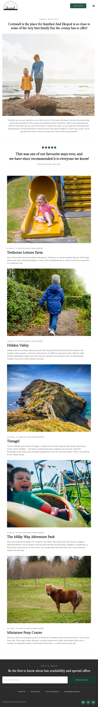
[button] (94, 6)
